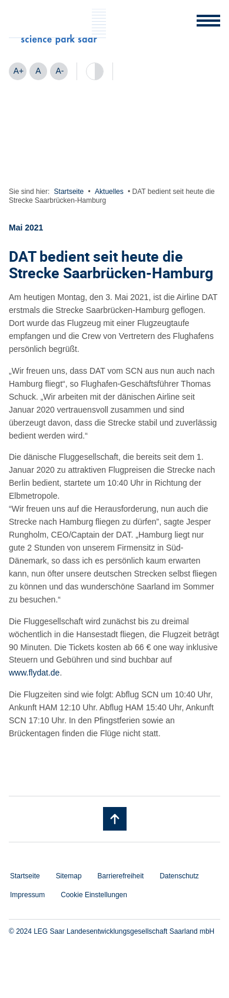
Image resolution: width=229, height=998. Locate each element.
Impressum (27, 895)
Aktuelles (109, 191)
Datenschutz (179, 876)
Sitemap (69, 876)
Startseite (69, 191)
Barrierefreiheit (121, 876)
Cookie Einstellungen (94, 895)
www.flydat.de (34, 672)
